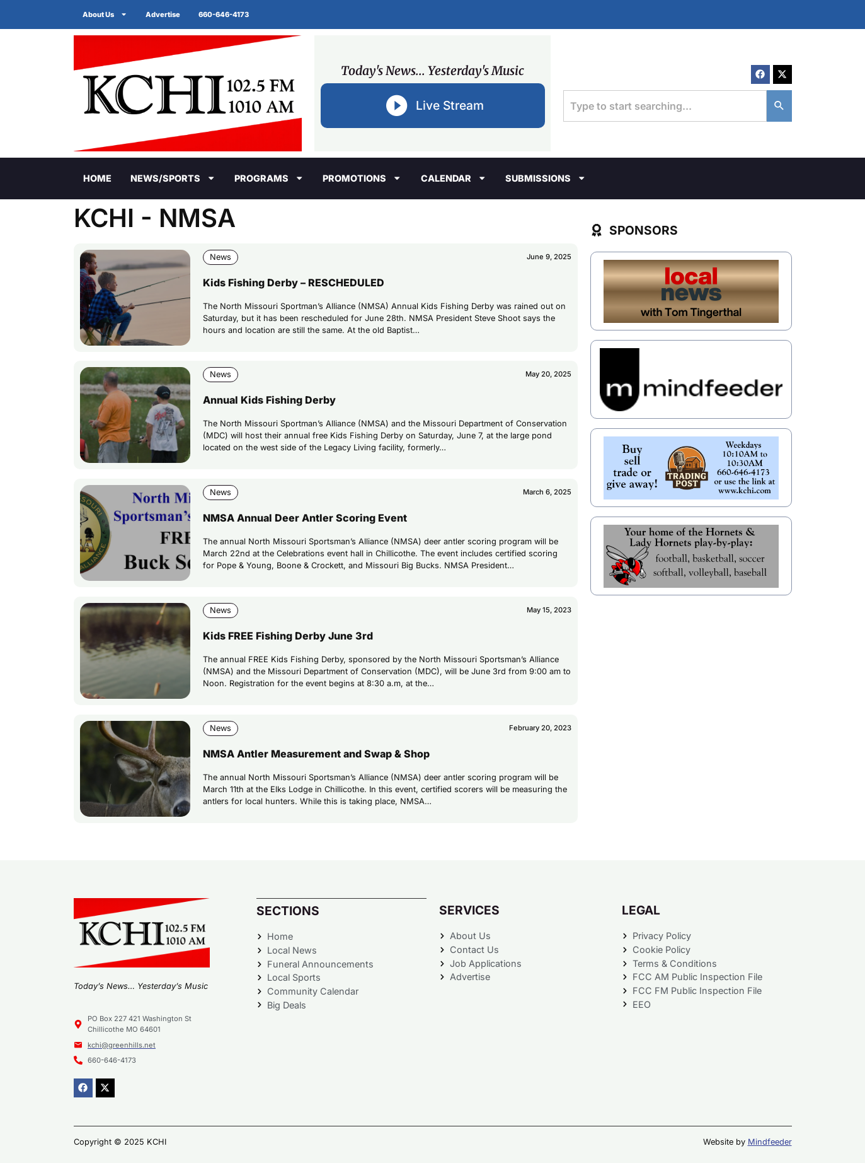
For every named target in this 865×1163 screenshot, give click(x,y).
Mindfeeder (770, 1142)
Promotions (362, 178)
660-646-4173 (225, 14)
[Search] (779, 106)
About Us (105, 14)
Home (97, 178)
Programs (269, 178)
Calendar (453, 178)
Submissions (545, 178)
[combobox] (664, 106)
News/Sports (172, 178)
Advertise (164, 14)
